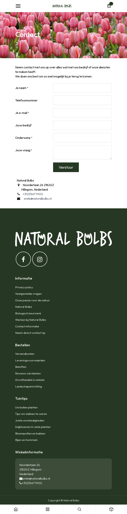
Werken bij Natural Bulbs (30, 320)
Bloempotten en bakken (30, 433)
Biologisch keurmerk (28, 313)
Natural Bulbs (23, 306)
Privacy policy (24, 287)
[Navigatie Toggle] (18, 6)
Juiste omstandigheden (29, 420)
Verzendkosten (24, 354)
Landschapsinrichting (28, 386)
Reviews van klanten (28, 373)
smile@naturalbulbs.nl (36, 478)
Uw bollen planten (26, 407)
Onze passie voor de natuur (32, 300)
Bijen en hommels (26, 440)
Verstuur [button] (66, 167)
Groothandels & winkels (30, 380)
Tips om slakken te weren (31, 414)
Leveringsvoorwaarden (30, 360)
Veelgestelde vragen (28, 293)
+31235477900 (32, 483)
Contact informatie (27, 326)
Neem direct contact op (30, 333)
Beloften (20, 367)
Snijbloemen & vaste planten (33, 427)
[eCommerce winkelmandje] (109, 6)
